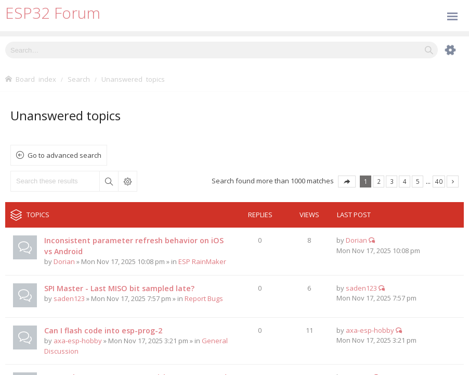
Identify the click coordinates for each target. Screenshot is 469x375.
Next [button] (453, 182)
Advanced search (127, 181)
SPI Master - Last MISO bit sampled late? (119, 288)
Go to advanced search (64, 155)
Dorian (64, 261)
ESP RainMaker (202, 261)
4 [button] (405, 181)
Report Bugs (204, 298)
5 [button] (418, 181)
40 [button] (438, 181)
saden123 (69, 298)
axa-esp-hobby (78, 340)
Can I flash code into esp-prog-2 (103, 330)
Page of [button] (347, 182)
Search (108, 181)
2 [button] (379, 181)
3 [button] (392, 181)
